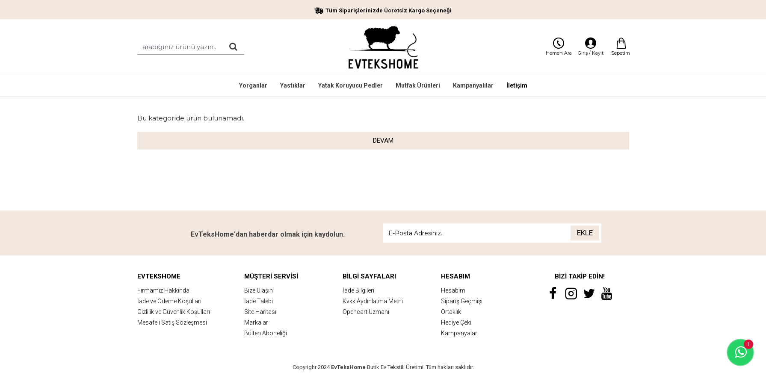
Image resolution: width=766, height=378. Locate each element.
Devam (383, 140)
